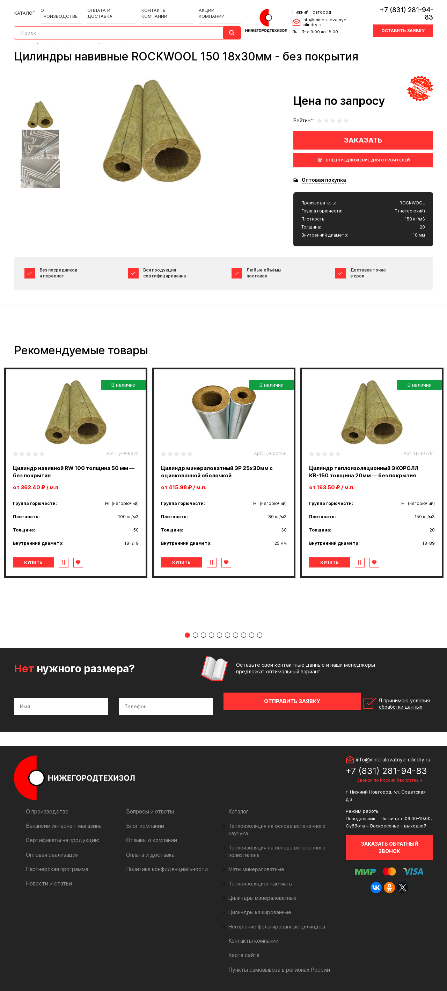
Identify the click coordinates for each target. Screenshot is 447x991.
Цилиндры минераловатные (260, 886)
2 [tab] (195, 636)
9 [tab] (251, 636)
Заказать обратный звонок (389, 843)
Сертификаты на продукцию (60, 836)
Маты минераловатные (254, 858)
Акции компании (211, 7)
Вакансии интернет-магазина (61, 822)
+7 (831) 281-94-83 (402, 8)
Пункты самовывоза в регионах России (276, 958)
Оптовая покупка (324, 180)
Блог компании (144, 822)
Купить (43, 562)
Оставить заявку (403, 21)
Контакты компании (160, 7)
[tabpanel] (76, 473)
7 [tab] (235, 636)
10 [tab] (259, 636)
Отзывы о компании (150, 836)
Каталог (24, 7)
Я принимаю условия (384, 702)
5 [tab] (219, 636)
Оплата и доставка (107, 7)
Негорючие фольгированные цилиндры (273, 915)
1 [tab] (187, 636)
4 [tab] (211, 636)
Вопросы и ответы (148, 807)
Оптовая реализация (51, 850)
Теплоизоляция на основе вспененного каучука (282, 822)
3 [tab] (203, 636)
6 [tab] (227, 636)
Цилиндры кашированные (257, 901)
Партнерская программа (56, 865)
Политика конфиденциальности (164, 865)
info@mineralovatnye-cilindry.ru (332, 17)
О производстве (59, 7)
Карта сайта (243, 944)
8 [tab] (243, 636)
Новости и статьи (47, 879)
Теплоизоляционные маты (258, 872)
